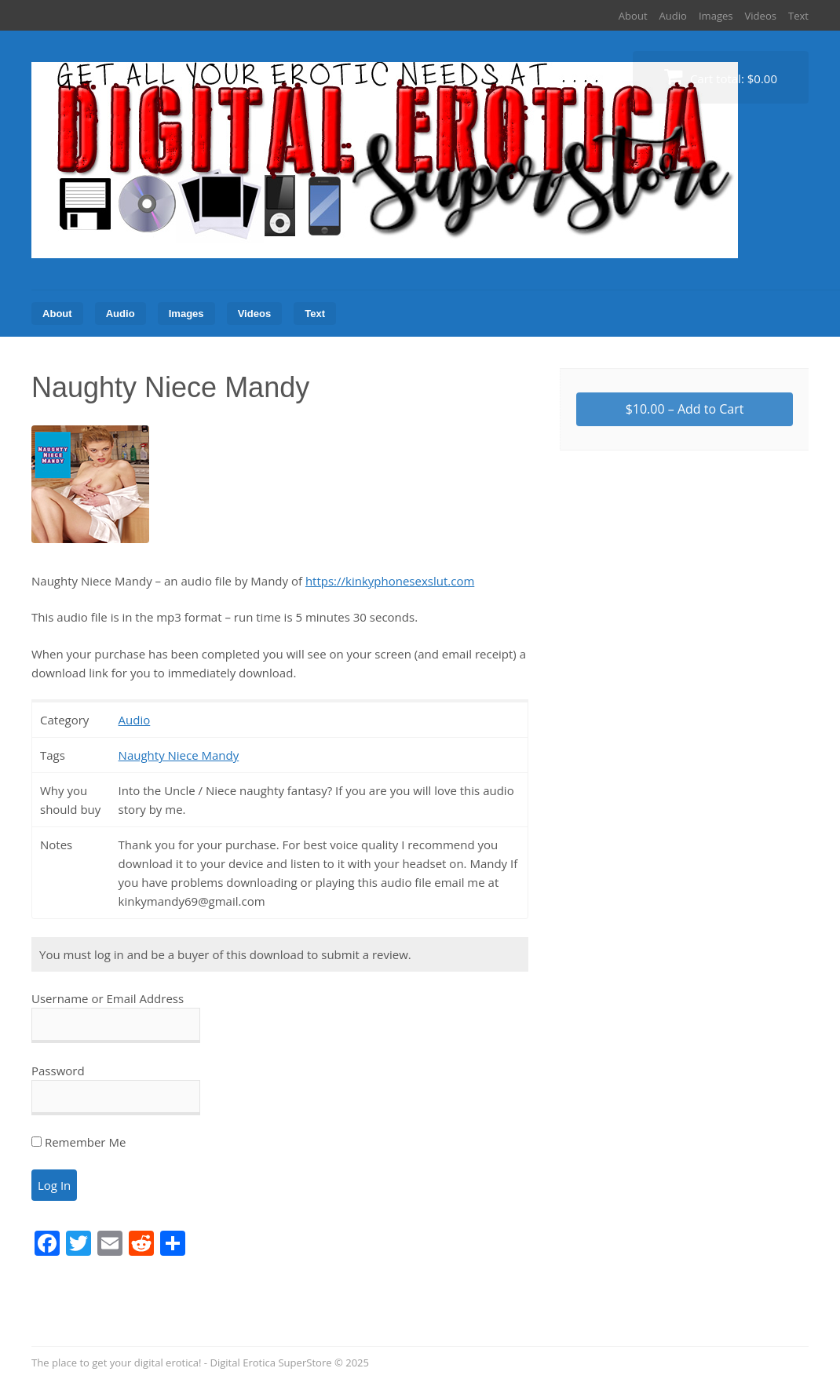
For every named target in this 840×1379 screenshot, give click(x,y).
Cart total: (720, 76)
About (633, 16)
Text (798, 16)
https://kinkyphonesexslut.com (389, 581)
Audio (673, 16)
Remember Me (78, 1142)
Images (716, 16)
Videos (760, 16)
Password (58, 1070)
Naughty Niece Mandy (179, 755)
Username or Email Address (107, 998)
